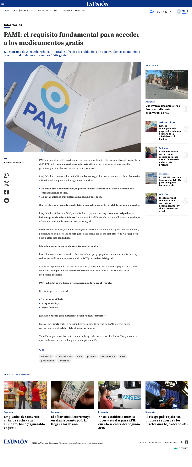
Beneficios (46, 356)
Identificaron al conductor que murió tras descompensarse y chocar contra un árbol (169, 205)
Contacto (142, 442)
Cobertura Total (64, 356)
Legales (101, 442)
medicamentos (108, 356)
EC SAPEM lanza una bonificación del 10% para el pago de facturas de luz (170, 181)
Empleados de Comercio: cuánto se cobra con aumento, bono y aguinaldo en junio (24, 422)
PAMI (122, 356)
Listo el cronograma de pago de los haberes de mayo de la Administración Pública (170, 133)
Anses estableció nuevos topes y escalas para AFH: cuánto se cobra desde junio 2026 (119, 422)
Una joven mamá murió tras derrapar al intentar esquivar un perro (163, 109)
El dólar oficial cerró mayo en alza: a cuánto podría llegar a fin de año (71, 420)
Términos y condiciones (86, 442)
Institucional (155, 442)
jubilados (91, 356)
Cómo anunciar (170, 442)
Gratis (79, 356)
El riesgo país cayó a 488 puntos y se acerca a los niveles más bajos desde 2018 (164, 422)
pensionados (47, 360)
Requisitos (64, 360)
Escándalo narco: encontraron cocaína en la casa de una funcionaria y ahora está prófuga (169, 158)
